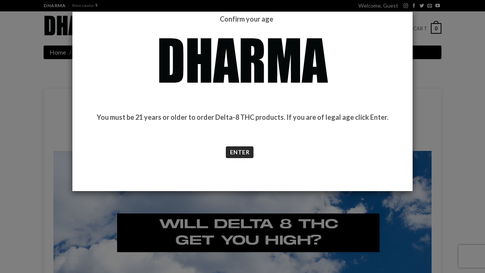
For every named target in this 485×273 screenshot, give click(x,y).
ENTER (239, 152)
